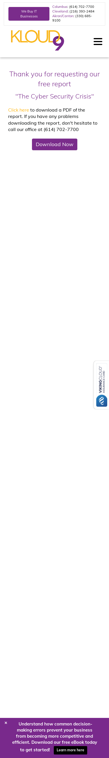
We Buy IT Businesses (29, 13)
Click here (18, 110)
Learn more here (70, 750)
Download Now (55, 144)
